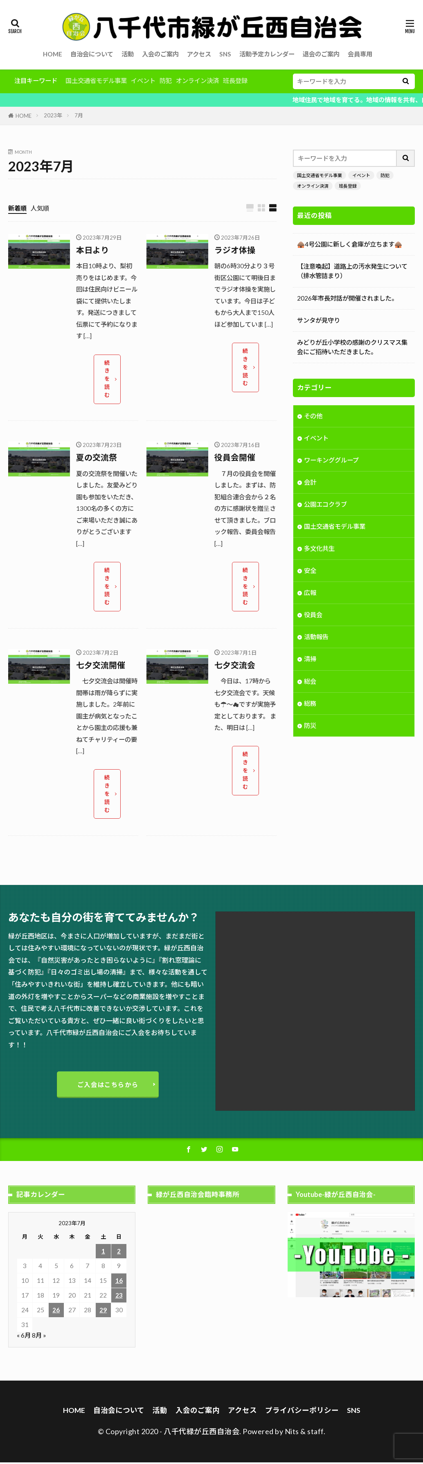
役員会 (313, 616)
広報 (310, 593)
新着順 (17, 208)
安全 (310, 571)
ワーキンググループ (331, 461)
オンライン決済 (197, 80)
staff (315, 1432)
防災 (310, 726)
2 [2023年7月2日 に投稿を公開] (119, 1252)
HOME (52, 54)
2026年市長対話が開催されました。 (347, 298)
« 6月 (24, 1337)
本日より (92, 250)
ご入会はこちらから (108, 1085)
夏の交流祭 (96, 458)
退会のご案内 (321, 54)
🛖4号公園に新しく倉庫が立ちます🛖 (349, 244)
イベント (143, 80)
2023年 (53, 115)
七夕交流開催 (100, 666)
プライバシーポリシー (302, 1412)
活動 (128, 54)
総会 (310, 682)
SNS (225, 54)
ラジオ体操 (234, 250)
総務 (310, 704)
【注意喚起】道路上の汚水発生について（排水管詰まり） (352, 271)
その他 (313, 416)
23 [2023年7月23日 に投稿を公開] (119, 1296)
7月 (78, 115)
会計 (310, 483)
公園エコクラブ (325, 505)
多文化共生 (319, 549)
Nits (292, 1432)
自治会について (91, 54)
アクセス (199, 54)
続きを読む (107, 379)
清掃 (310, 660)
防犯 (166, 80)
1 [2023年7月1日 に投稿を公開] (103, 1252)
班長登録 (235, 80)
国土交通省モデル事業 (96, 80)
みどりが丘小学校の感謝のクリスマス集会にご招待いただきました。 (352, 347)
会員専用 (360, 54)
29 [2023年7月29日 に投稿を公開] (103, 1311)
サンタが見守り (318, 320)
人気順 (40, 208)
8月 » (39, 1337)
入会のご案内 (160, 54)
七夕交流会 (234, 666)
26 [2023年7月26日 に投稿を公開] (56, 1311)
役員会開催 (234, 458)
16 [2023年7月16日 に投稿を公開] (119, 1282)
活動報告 (316, 638)
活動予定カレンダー (267, 54)
